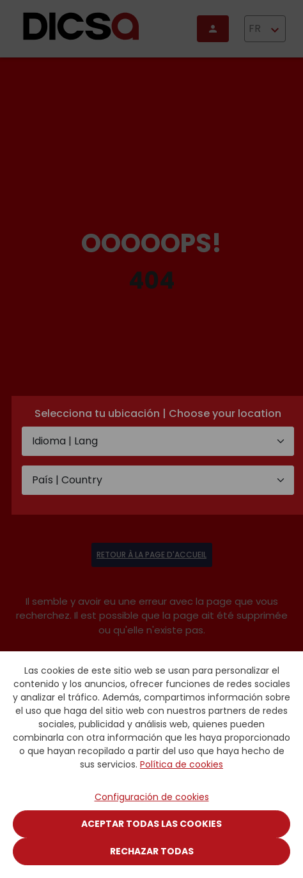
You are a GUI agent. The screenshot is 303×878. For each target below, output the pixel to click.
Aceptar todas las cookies (151, 823)
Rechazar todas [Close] (152, 851)
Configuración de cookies (152, 797)
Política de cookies (181, 764)
